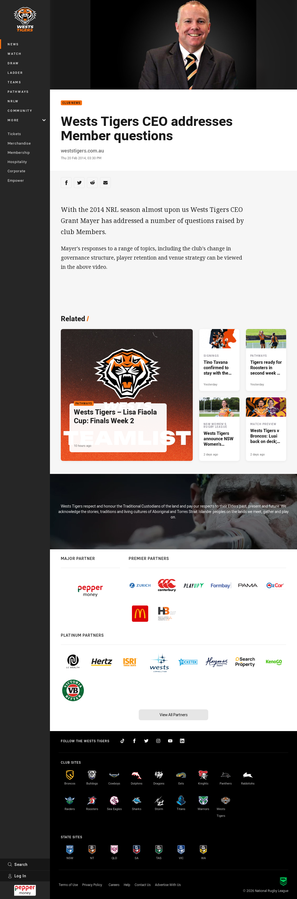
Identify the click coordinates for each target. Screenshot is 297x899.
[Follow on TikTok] (122, 741)
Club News (71, 103)
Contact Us (143, 884)
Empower (16, 180)
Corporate (17, 170)
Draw (13, 63)
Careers (114, 884)
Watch (15, 54)
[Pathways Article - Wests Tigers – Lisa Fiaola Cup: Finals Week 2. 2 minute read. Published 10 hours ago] (127, 395)
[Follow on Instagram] (158, 741)
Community (20, 111)
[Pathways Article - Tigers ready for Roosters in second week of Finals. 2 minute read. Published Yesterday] (266, 360)
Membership (19, 152)
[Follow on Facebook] (134, 741)
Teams (14, 82)
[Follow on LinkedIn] (182, 741)
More (27, 120)
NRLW (13, 101)
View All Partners (174, 714)
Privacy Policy (92, 884)
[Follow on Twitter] (146, 741)
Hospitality (17, 161)
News (13, 44)
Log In (17, 875)
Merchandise (19, 143)
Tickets (14, 133)
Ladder (15, 73)
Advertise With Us (168, 884)
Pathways (18, 92)
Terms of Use (68, 884)
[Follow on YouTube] (170, 741)
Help (127, 884)
